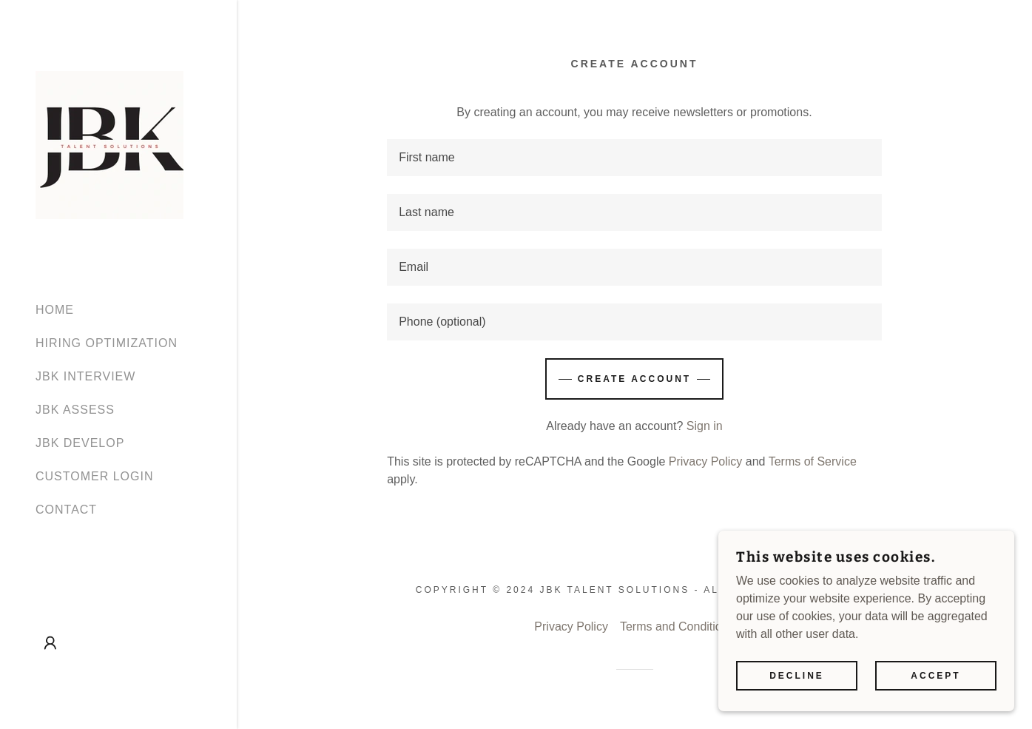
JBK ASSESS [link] (75, 409)
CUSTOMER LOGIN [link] (95, 476)
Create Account (634, 379)
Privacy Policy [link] (706, 461)
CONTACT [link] (66, 509)
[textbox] (634, 157)
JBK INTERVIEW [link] (85, 376)
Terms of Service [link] (813, 461)
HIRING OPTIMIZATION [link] (107, 343)
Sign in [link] (705, 426)
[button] (50, 643)
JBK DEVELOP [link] (80, 443)
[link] (109, 144)
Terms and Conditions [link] (677, 626)
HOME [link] (55, 309)
